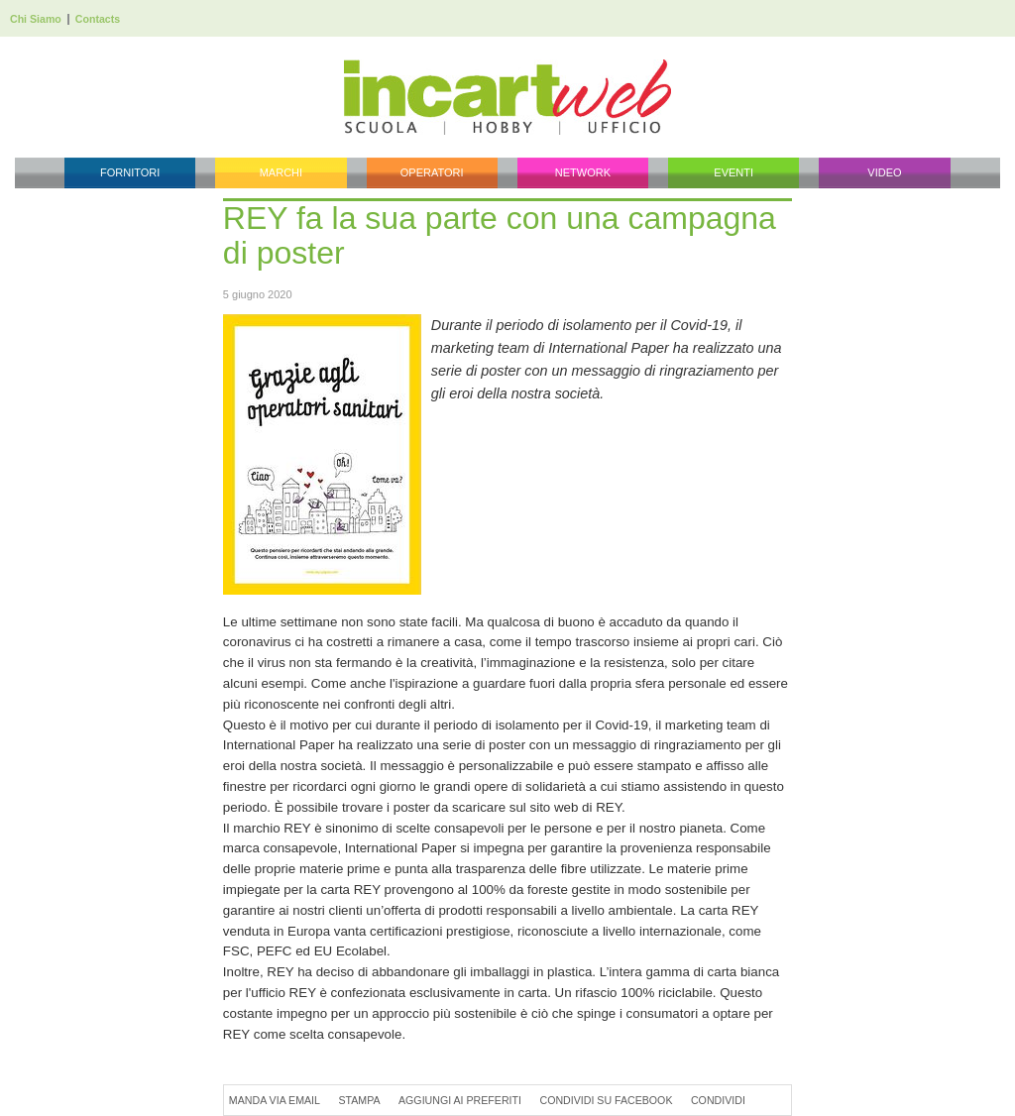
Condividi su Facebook (605, 1100)
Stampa (359, 1100)
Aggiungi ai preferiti (459, 1100)
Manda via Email (274, 1100)
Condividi (718, 1100)
